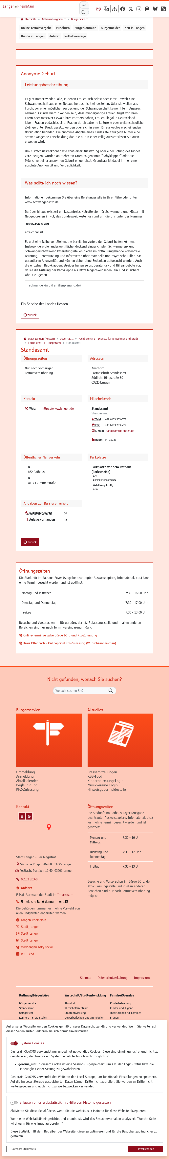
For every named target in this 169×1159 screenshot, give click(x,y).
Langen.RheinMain (33, 920)
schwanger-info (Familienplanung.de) (55, 285)
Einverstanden (145, 1148)
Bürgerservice (79, 19)
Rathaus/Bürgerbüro (53, 19)
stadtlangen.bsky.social (37, 947)
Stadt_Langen (30, 926)
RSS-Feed (27, 954)
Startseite (30, 19)
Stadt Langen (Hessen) (41, 338)
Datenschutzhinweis (23, 1148)
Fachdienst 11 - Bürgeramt (44, 342)
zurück (30, 315)
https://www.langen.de (58, 408)
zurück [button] (30, 542)
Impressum (65, 894)
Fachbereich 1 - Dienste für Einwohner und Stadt (108, 338)
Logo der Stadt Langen (23, 6)
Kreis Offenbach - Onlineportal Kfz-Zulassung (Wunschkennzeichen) (69, 643)
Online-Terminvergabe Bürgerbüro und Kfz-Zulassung (60, 635)
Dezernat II (67, 338)
